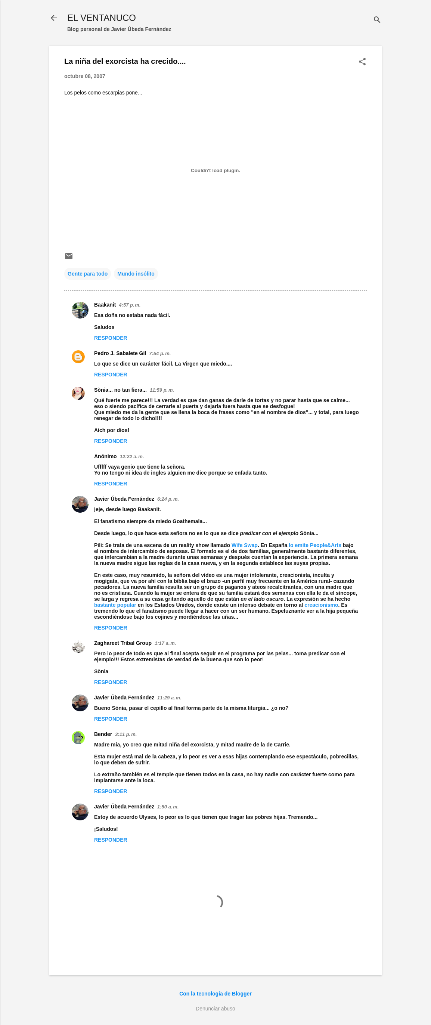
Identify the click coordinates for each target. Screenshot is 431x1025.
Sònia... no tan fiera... (120, 390)
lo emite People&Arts (315, 545)
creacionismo (321, 605)
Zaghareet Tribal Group (123, 643)
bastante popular (116, 605)
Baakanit (105, 305)
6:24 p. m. (168, 499)
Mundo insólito (136, 274)
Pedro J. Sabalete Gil (120, 353)
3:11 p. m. (126, 734)
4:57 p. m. (129, 305)
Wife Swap (245, 545)
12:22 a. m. (132, 456)
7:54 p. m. (160, 353)
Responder (110, 338)
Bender (103, 734)
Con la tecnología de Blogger (215, 994)
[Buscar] (377, 20)
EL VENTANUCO (101, 18)
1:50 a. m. (168, 807)
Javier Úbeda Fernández (124, 499)
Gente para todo (88, 274)
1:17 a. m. (165, 643)
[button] (362, 62)
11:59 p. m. (162, 390)
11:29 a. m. (169, 698)
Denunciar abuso (215, 1009)
